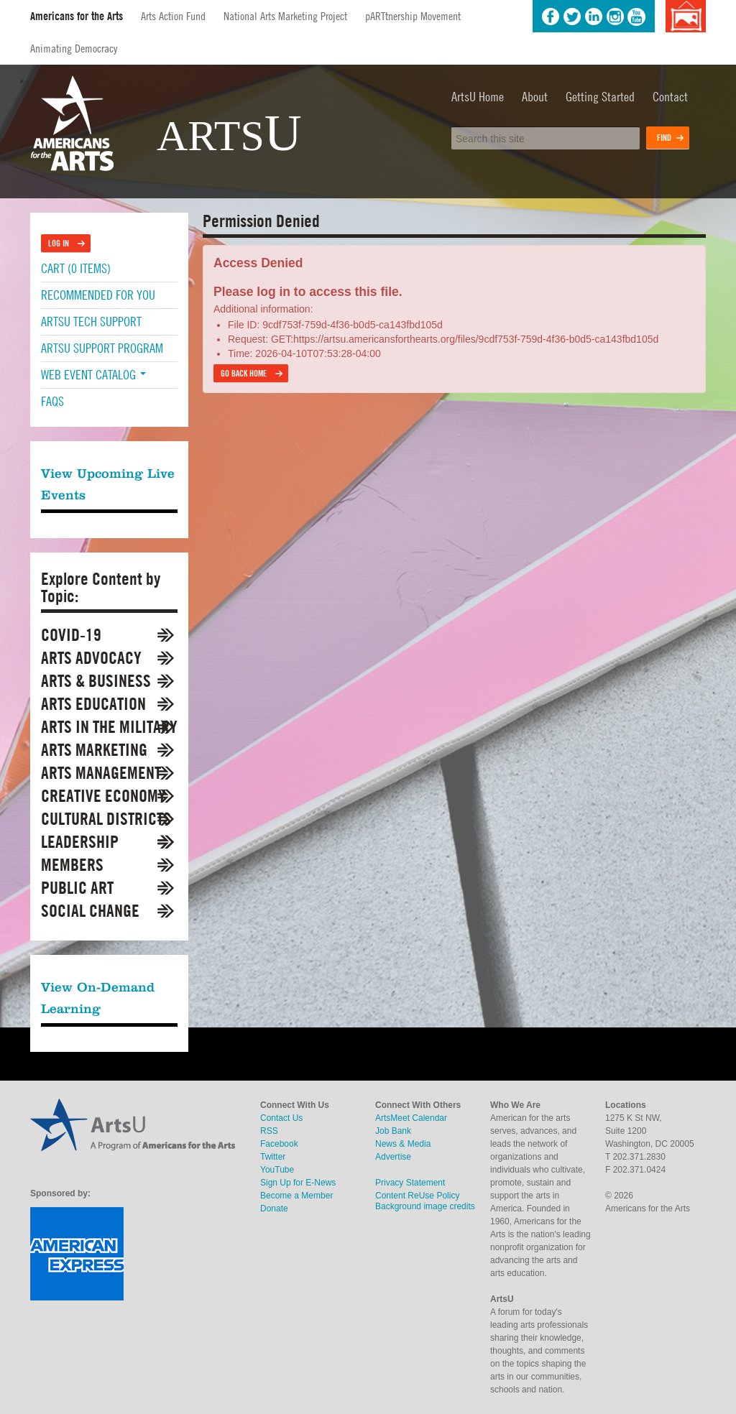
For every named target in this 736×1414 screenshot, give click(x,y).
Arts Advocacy (91, 657)
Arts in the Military (109, 726)
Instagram (615, 16)
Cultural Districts (106, 818)
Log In (58, 243)
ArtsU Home (477, 96)
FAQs (52, 401)
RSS (269, 1131)
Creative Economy (103, 795)
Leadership (80, 841)
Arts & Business (96, 680)
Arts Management (101, 772)
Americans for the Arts (76, 16)
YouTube (636, 16)
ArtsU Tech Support (91, 321)
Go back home (244, 373)
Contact (670, 96)
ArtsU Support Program (102, 348)
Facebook (550, 16)
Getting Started (600, 96)
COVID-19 (71, 634)
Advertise (393, 1157)
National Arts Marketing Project (285, 15)
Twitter (572, 16)
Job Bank (393, 1131)
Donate (274, 1208)
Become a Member (296, 1196)
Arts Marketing (94, 749)
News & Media (403, 1144)
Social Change (90, 910)
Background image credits (685, 16)
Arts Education (93, 703)
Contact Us (281, 1118)
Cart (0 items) (76, 268)
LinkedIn (593, 16)
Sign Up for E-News (298, 1183)
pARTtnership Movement (413, 15)
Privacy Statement (410, 1183)
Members (72, 864)
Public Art (77, 887)
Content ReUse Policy (417, 1196)
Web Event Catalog (93, 374)
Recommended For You (98, 294)
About (535, 96)
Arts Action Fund (173, 15)
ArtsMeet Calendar (411, 1118)
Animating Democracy (73, 48)
